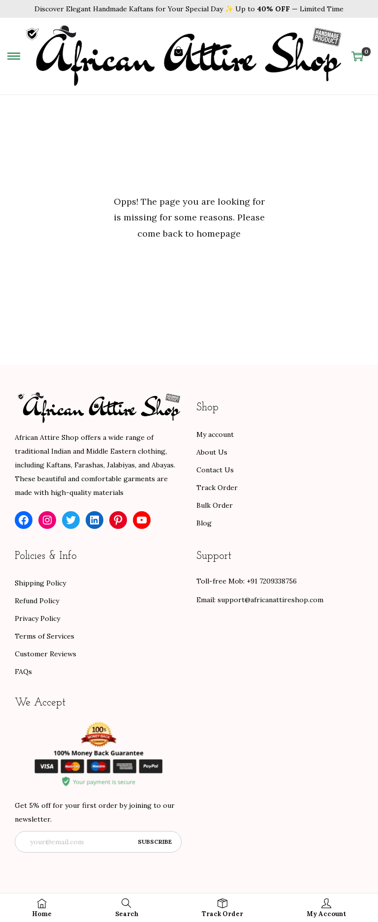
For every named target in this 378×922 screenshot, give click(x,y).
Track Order (217, 487)
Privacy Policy (37, 618)
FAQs (23, 671)
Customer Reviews (45, 653)
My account (215, 434)
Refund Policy (37, 600)
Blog (204, 523)
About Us (211, 452)
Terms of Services (44, 636)
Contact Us (215, 469)
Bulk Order (214, 505)
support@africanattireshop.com (270, 599)
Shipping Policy (40, 583)
